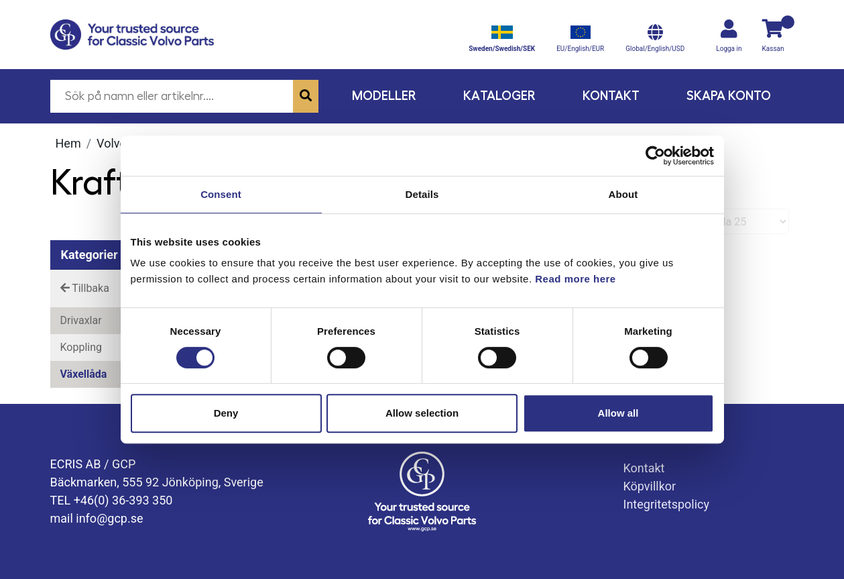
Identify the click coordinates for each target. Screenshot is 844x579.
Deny (226, 413)
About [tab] (623, 194)
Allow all (618, 413)
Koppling (81, 347)
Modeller (384, 95)
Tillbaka (84, 288)
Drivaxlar (81, 320)
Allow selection (422, 413)
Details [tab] (422, 194)
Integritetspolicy (666, 504)
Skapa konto (728, 95)
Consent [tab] (220, 194)
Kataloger (499, 95)
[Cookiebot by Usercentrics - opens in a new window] (655, 156)
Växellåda (83, 374)
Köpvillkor (649, 486)
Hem (68, 143)
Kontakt (611, 95)
